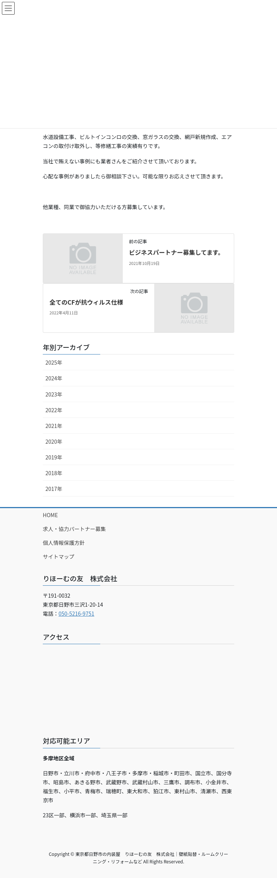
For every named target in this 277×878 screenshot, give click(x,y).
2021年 (53, 425)
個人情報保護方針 (64, 542)
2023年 (53, 394)
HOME (50, 515)
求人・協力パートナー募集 (74, 528)
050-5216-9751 (76, 613)
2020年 (53, 441)
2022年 (53, 410)
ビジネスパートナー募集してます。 (176, 252)
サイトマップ (58, 556)
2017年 (53, 488)
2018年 (53, 473)
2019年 (53, 457)
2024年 (53, 378)
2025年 (53, 362)
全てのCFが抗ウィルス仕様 (86, 302)
